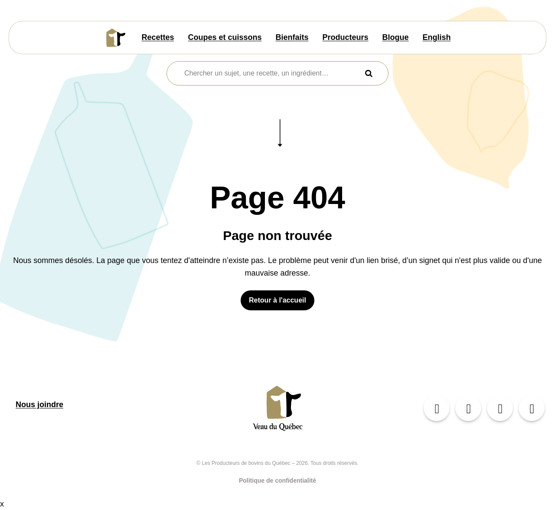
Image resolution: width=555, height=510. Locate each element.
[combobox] (272, 73)
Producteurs (346, 37)
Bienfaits (292, 37)
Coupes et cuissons (224, 37)
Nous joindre (39, 404)
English (437, 37)
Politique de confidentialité (277, 480)
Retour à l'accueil (277, 300)
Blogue (395, 37)
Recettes (157, 37)
